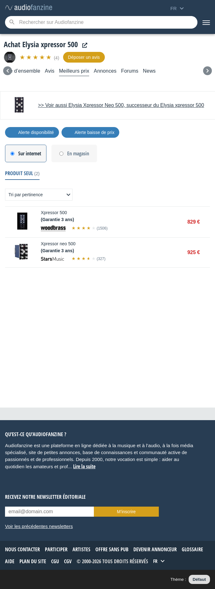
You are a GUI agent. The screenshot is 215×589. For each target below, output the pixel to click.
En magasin (78, 153)
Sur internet (29, 153)
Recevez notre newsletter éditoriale (45, 496)
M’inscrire (126, 511)
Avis (50, 71)
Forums (129, 71)
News (149, 71)
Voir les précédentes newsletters (39, 526)
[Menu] (206, 22)
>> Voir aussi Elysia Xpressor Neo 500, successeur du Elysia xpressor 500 (121, 105)
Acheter (206, 222)
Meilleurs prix (74, 71)
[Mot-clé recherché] (101, 22)
